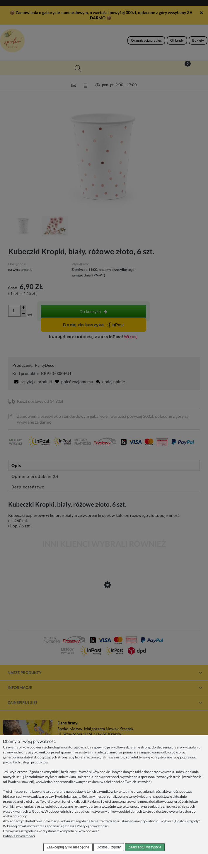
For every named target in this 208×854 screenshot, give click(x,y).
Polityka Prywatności (19, 836)
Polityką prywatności (93, 826)
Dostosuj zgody (109, 847)
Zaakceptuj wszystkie (144, 847)
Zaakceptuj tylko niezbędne (68, 847)
